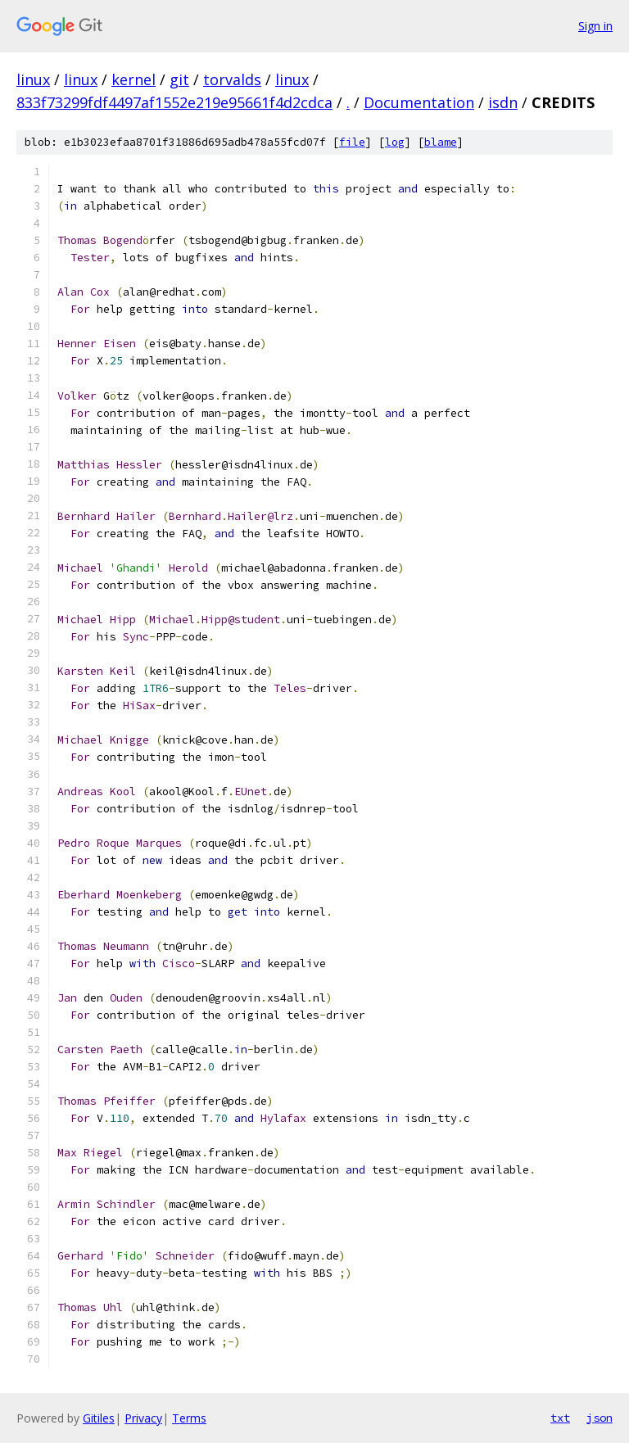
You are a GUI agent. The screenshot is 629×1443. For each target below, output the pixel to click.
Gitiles (99, 1418)
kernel (133, 79)
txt (560, 1417)
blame (440, 142)
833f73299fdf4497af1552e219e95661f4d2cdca (174, 102)
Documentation (419, 102)
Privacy (143, 1418)
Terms (189, 1418)
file (352, 142)
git (179, 79)
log (395, 142)
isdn (503, 102)
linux (33, 79)
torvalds (232, 79)
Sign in (595, 26)
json (599, 1417)
